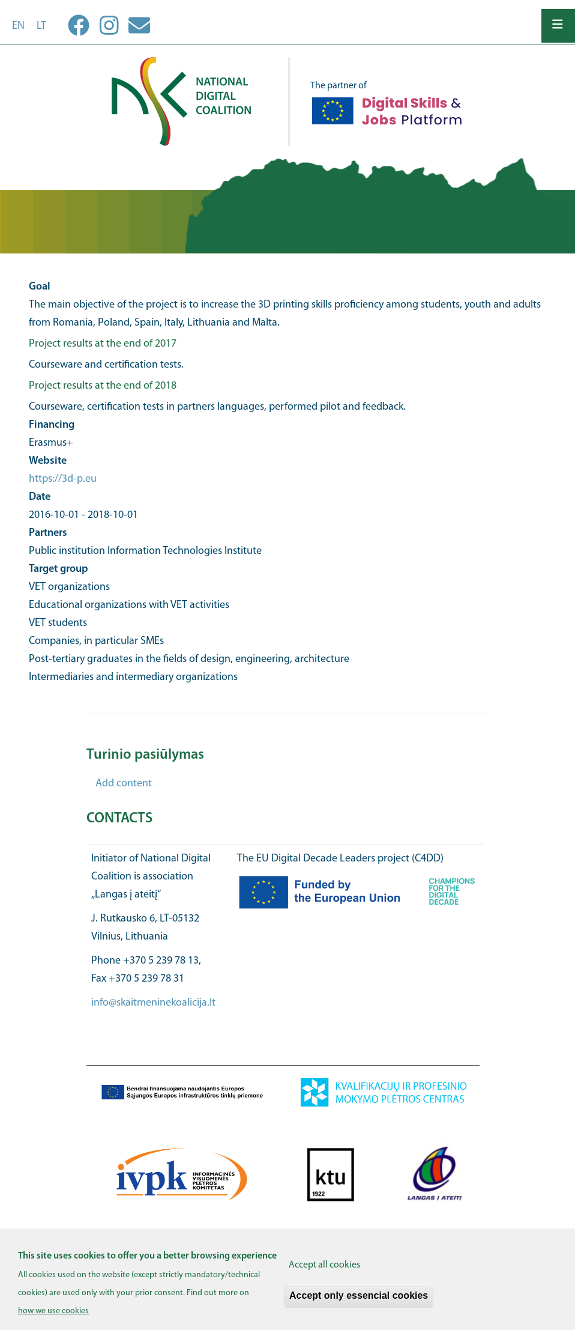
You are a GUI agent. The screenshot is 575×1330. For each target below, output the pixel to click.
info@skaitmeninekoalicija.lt (153, 1003)
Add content (123, 783)
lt (41, 26)
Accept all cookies (324, 1272)
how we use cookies (53, 1318)
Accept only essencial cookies (358, 1303)
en (18, 26)
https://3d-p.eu (63, 479)
